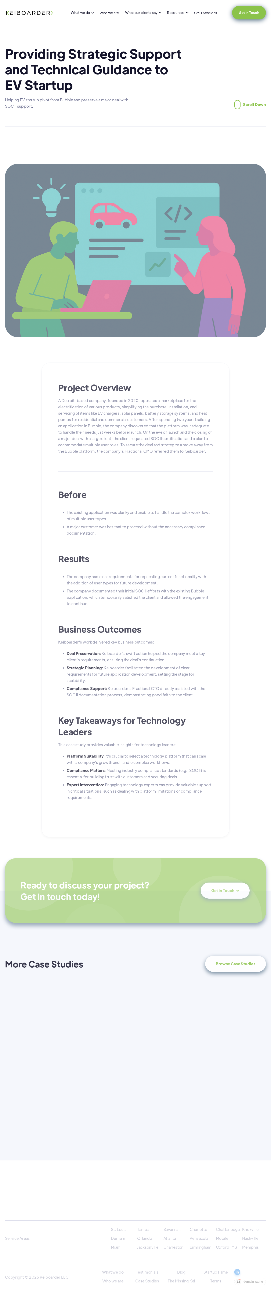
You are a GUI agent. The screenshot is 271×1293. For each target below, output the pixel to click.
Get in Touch (249, 12)
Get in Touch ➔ (225, 890)
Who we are (109, 13)
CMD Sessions (205, 13)
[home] (29, 12)
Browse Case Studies (235, 963)
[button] (82, 13)
